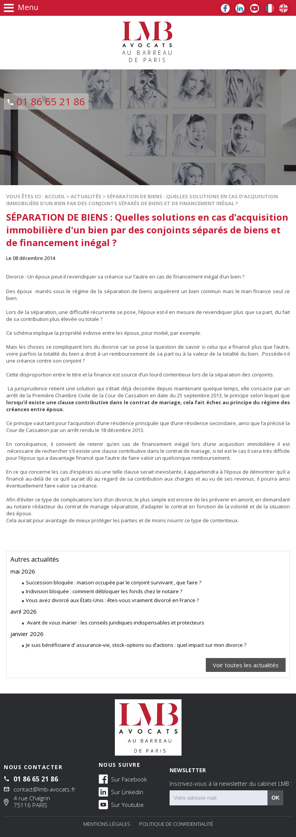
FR (270, 8)
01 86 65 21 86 (51, 101)
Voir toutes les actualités (246, 665)
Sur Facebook (123, 779)
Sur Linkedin (121, 791)
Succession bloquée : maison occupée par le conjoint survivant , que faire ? (113, 582)
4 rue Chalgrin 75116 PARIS (31, 801)
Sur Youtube (121, 804)
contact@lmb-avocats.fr (44, 789)
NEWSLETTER (231, 776)
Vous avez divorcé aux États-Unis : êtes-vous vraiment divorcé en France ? (112, 600)
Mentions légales (106, 823)
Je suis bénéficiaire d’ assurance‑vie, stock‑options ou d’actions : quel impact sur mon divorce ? (136, 644)
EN (283, 8)
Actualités (86, 196)
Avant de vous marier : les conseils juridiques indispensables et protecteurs (115, 622)
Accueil (55, 196)
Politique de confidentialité (176, 823)
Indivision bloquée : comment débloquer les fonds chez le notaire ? (104, 591)
